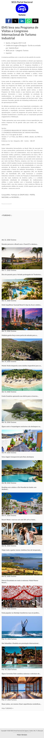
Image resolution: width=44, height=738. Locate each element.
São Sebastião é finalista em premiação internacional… (20, 643)
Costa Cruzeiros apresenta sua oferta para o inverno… (20, 396)
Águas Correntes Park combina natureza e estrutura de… (21, 674)
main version (22, 735)
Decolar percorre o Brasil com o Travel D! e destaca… (20, 244)
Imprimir (9, 53)
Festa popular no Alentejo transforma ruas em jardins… (21, 613)
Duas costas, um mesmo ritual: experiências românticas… (21, 704)
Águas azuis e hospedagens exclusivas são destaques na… (21, 426)
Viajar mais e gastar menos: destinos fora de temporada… (21, 550)
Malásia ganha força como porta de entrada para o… (20, 335)
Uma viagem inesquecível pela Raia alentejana (18, 457)
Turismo (22, 15)
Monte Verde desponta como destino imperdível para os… (22, 366)
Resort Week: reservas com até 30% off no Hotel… (19, 520)
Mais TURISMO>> (8, 708)
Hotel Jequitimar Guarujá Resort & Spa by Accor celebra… (21, 305)
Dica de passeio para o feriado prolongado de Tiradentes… (22, 275)
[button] (9, 21)
